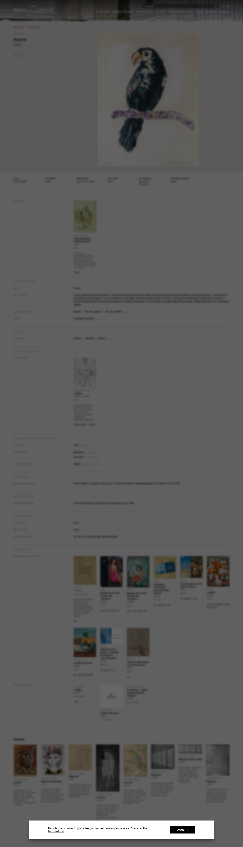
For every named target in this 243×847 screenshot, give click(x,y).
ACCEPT (182, 829)
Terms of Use (56, 831)
